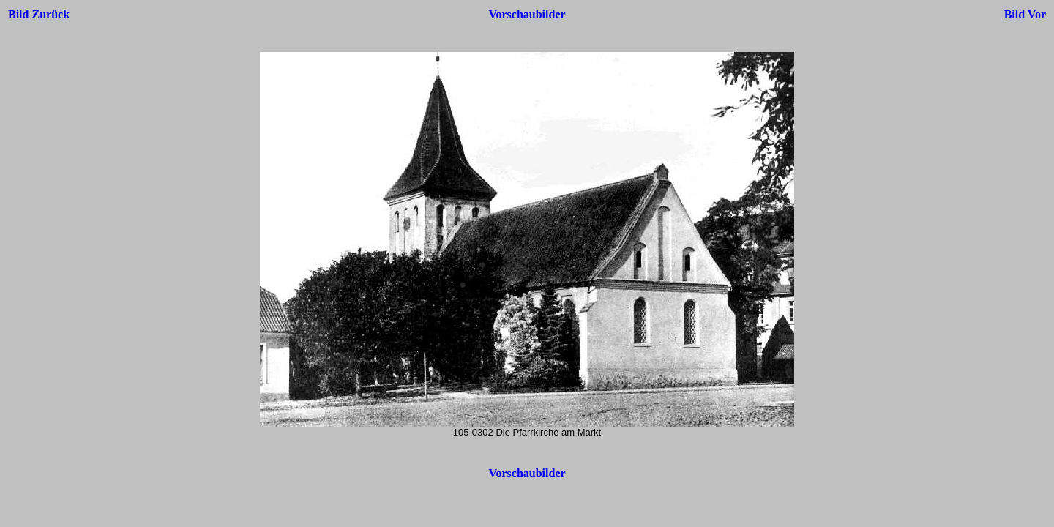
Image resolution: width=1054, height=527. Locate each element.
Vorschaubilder (526, 14)
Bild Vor (1025, 14)
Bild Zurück (39, 14)
